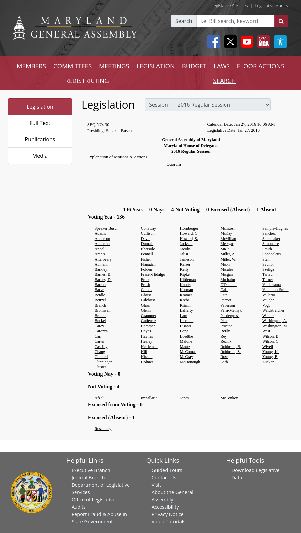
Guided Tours (167, 470)
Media (40, 155)
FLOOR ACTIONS (261, 66)
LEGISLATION (155, 66)
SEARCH (224, 80)
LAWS (222, 66)
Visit (156, 484)
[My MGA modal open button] (262, 41)
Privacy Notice (168, 514)
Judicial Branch (88, 477)
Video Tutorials (169, 521)
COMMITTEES (72, 66)
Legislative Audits (271, 6)
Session (158, 104)
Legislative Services (229, 6)
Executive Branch (91, 470)
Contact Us (164, 477)
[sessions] (221, 104)
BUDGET (194, 66)
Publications (40, 139)
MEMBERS (31, 66)
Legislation (40, 106)
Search (183, 21)
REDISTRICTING (87, 80)
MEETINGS (114, 66)
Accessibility (165, 506)
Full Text (40, 123)
